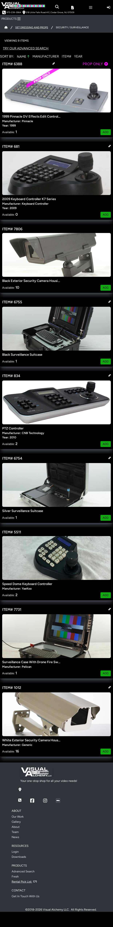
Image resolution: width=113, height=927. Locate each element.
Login (15, 851)
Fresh (15, 876)
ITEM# (66, 56)
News (15, 837)
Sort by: (7, 56)
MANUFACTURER (46, 56)
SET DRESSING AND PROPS (31, 27)
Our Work (18, 816)
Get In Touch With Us (25, 896)
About (16, 827)
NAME (23, 56)
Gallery (16, 821)
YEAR (78, 56)
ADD (106, 132)
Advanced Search (23, 871)
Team (15, 832)
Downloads (19, 857)
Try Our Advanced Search (26, 48)
